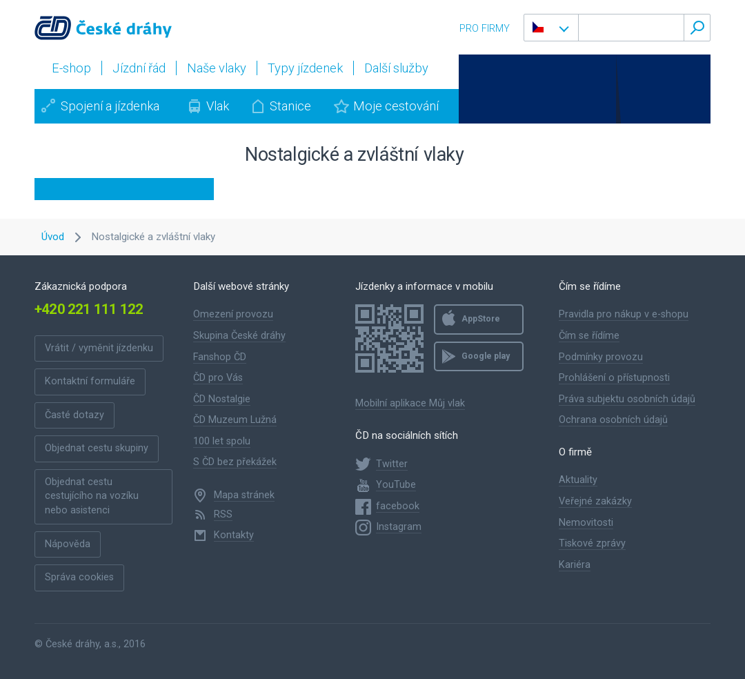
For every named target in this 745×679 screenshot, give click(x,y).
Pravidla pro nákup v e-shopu (623, 314)
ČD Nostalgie (221, 399)
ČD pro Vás (218, 378)
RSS (223, 514)
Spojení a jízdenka (110, 106)
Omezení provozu (233, 314)
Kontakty (234, 535)
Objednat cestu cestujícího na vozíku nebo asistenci (92, 496)
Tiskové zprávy (592, 543)
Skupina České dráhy (239, 336)
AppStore (480, 319)
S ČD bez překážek (235, 462)
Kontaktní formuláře (90, 381)
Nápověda (67, 544)
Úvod (52, 236)
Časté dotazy (74, 415)
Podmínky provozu (601, 357)
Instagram (398, 527)
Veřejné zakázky (595, 501)
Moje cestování (396, 106)
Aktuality (578, 480)
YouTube (396, 485)
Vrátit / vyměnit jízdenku (99, 348)
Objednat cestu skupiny (96, 448)
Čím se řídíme (589, 336)
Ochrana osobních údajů (613, 420)
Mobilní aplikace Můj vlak (410, 403)
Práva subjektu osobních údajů (627, 399)
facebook (397, 506)
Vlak (217, 106)
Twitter (392, 464)
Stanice (290, 106)
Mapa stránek (244, 495)
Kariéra (574, 565)
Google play (485, 356)
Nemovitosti (586, 523)
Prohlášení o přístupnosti (614, 378)
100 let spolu (221, 441)
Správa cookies (79, 577)
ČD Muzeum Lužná (235, 420)
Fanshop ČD (219, 357)
